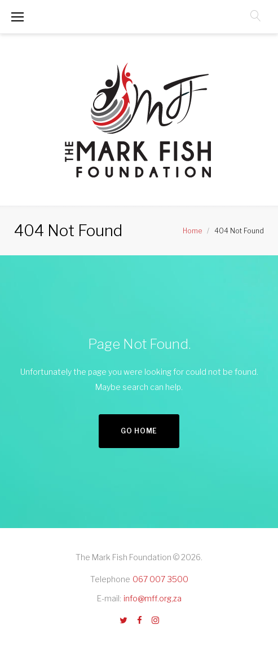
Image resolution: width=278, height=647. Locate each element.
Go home (139, 431)
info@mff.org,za (152, 598)
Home (192, 231)
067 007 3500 (160, 579)
